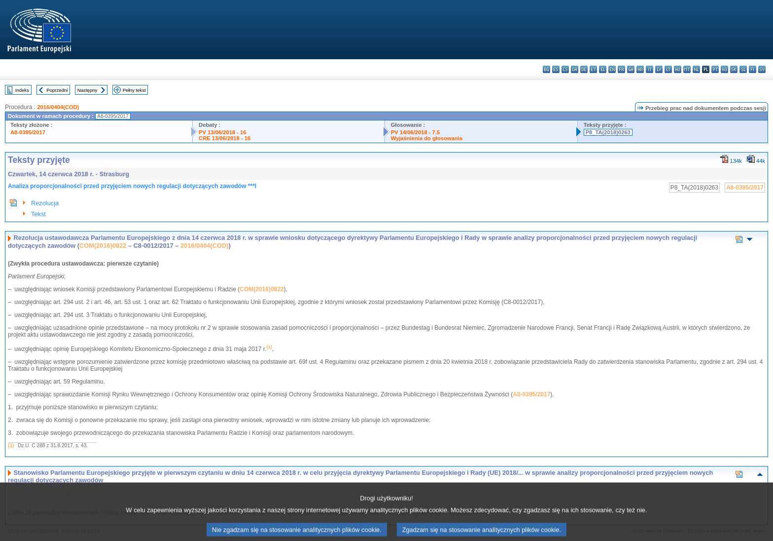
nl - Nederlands (696, 69)
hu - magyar (677, 69)
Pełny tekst (134, 90)
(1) (11, 445)
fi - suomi (752, 69)
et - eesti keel (593, 69)
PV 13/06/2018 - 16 (222, 132)
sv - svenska (762, 69)
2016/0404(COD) (58, 107)
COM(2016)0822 (102, 245)
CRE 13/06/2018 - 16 (224, 138)
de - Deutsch (584, 69)
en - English (612, 69)
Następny (87, 90)
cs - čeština (565, 69)
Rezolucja (45, 203)
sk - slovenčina (734, 69)
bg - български (546, 69)
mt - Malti (687, 69)
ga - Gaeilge (630, 69)
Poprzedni (57, 90)
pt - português (715, 69)
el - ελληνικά (602, 69)
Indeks (22, 90)
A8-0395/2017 (27, 132)
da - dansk (574, 69)
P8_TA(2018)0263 (608, 132)
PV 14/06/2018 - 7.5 (415, 132)
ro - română (724, 69)
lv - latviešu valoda (659, 69)
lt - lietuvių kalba (668, 69)
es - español (556, 69)
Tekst (38, 214)
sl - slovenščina (743, 69)
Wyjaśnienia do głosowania (426, 138)
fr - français (621, 69)
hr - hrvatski (640, 69)
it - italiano (649, 69)
